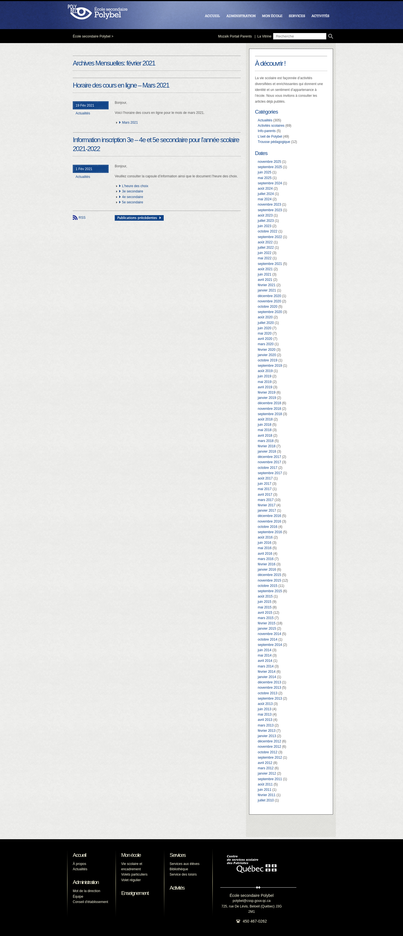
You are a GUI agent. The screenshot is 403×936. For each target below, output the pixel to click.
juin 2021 (264, 274)
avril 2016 (265, 554)
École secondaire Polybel (92, 36)
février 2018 (266, 446)
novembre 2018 (269, 409)
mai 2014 (264, 655)
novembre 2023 (269, 204)
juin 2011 (264, 790)
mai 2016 (264, 548)
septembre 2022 (270, 237)
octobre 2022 (267, 231)
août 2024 (265, 189)
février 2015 (266, 623)
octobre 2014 (267, 639)
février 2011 (266, 795)
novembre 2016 (269, 521)
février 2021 (266, 285)
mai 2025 (264, 178)
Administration (86, 882)
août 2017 (265, 478)
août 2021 (265, 269)
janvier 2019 (267, 398)
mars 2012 (266, 768)
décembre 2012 (269, 741)
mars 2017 (266, 500)
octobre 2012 (267, 752)
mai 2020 (264, 333)
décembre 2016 (269, 516)
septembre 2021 (270, 264)
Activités (177, 888)
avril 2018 (265, 436)
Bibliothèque (179, 869)
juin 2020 (264, 328)
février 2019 (266, 392)
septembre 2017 (270, 473)
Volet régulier (131, 880)
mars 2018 (266, 441)
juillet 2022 (266, 248)
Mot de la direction (86, 891)
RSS (82, 218)
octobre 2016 (267, 527)
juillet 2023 (266, 221)
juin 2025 (264, 172)
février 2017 (266, 505)
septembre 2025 (270, 167)
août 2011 (265, 784)
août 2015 (265, 596)
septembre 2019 (270, 366)
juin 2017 (264, 484)
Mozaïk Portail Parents (235, 36)
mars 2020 (266, 344)
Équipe (78, 897)
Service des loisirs (183, 874)
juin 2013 (264, 709)
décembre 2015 (269, 575)
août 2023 (265, 215)
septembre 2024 (270, 183)
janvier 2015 (267, 629)
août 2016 (265, 537)
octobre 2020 (267, 307)
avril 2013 (265, 720)
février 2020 (266, 350)
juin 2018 (264, 425)
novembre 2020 (269, 301)
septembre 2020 (270, 312)
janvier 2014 (267, 677)
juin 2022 (264, 253)
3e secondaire (132, 191)
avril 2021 (265, 280)
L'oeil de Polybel (270, 136)
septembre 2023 (270, 210)
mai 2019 (264, 382)
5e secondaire (132, 202)
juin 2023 (264, 226)
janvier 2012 (267, 773)
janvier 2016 (267, 570)
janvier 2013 (267, 736)
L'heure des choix (135, 186)
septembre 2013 (270, 698)
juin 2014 (264, 650)
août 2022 (265, 242)
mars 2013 (266, 725)
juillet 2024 (266, 194)
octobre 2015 (267, 586)
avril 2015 (265, 613)
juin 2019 (264, 376)
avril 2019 (265, 387)
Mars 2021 (130, 122)
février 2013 (266, 731)
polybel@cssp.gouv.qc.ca (251, 901)
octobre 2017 (267, 468)
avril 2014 (265, 661)
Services (178, 855)
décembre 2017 (269, 457)
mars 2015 (266, 618)
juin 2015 (264, 602)
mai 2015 (264, 607)
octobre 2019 (267, 360)
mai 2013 (264, 714)
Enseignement (134, 893)
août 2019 (265, 371)
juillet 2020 (266, 323)
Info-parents (267, 131)
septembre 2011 (270, 779)
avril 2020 (265, 339)
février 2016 (266, 564)
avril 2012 (265, 763)
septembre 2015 (270, 591)
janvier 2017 (267, 510)
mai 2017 (264, 489)
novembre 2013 (269, 688)
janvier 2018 (267, 451)
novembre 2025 (269, 162)
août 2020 (265, 317)
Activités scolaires (271, 126)
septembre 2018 (270, 414)
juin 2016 (264, 543)
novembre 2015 (269, 580)
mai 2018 (264, 430)
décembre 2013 (269, 682)
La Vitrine (264, 36)
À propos (79, 864)
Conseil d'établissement (90, 902)
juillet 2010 (266, 800)
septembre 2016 (270, 532)
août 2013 (265, 704)
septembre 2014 (270, 645)
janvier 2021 (267, 290)
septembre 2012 (270, 757)
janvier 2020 (267, 355)
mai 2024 (264, 199)
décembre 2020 (269, 296)
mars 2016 (266, 559)
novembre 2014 (269, 634)
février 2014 (266, 672)
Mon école (131, 855)
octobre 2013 (267, 693)
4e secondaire (132, 197)
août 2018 (265, 419)
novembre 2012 (269, 747)
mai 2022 (264, 258)
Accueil (79, 855)
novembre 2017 (269, 462)
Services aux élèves (185, 864)
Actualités (83, 113)
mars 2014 (266, 666)
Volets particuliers (134, 874)
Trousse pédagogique (274, 142)
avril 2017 (265, 495)
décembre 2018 (269, 403)
